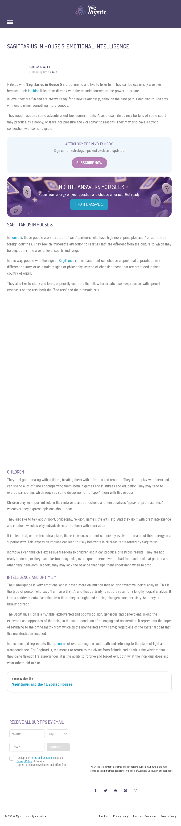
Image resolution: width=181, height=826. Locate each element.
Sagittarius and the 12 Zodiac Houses (42, 684)
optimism (59, 643)
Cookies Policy (168, 816)
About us (103, 816)
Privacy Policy (120, 816)
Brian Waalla (41, 67)
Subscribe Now (89, 162)
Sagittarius (66, 260)
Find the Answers (89, 204)
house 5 (16, 237)
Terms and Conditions (144, 816)
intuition (33, 91)
